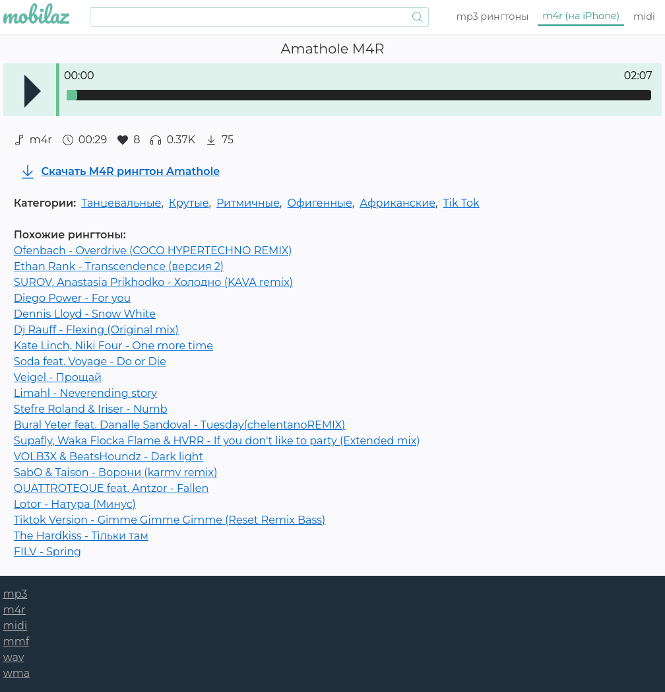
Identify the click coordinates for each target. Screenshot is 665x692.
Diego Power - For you (72, 298)
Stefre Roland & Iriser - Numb (91, 409)
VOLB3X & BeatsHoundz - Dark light (108, 456)
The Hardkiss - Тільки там (81, 536)
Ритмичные (248, 203)
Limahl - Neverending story (85, 393)
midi (644, 16)
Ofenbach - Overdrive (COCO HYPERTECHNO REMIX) (153, 250)
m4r (580, 16)
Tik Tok (461, 203)
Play (32, 91)
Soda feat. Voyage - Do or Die (90, 361)
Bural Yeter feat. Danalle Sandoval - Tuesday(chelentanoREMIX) (179, 425)
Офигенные (319, 203)
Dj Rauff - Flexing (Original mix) (96, 330)
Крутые (189, 203)
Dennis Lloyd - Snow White (85, 314)
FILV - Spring (47, 551)
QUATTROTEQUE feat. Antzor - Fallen (111, 488)
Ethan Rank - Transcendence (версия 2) (119, 266)
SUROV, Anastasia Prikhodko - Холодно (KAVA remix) (153, 282)
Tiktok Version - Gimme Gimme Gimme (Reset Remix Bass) (170, 520)
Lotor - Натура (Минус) (75, 504)
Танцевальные (121, 203)
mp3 (493, 16)
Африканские (397, 203)
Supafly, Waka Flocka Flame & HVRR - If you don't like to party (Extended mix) (217, 440)
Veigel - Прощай (58, 377)
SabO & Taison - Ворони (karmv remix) (116, 472)
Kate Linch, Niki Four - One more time (113, 345)
